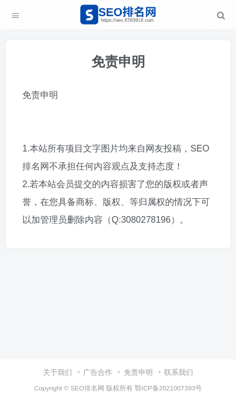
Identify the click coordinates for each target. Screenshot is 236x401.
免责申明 (138, 372)
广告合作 (97, 372)
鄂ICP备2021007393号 (167, 388)
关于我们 (57, 372)
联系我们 (178, 372)
